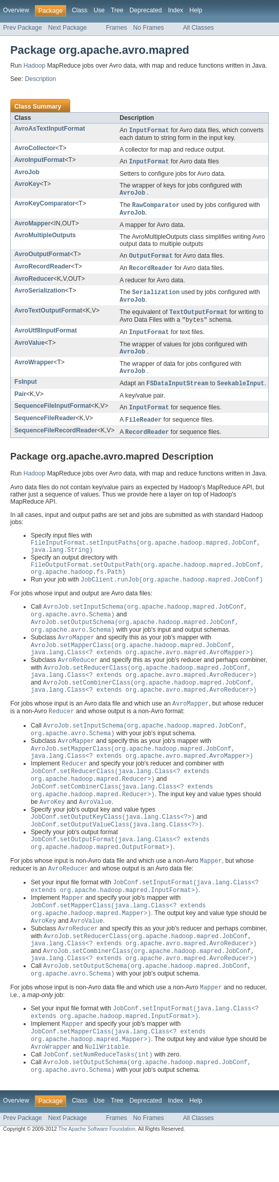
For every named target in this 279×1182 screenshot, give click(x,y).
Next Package (67, 27)
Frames (116, 27)
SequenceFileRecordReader (55, 439)
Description (40, 78)
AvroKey (27, 185)
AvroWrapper (33, 368)
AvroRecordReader (42, 269)
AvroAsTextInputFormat (49, 128)
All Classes (198, 27)
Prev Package (22, 27)
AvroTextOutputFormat (48, 315)
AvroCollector (34, 148)
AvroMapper (32, 226)
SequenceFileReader (45, 426)
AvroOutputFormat (42, 256)
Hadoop (35, 65)
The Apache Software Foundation (96, 1172)
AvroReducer (33, 282)
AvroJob (26, 173)
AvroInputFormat (39, 160)
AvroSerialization (39, 294)
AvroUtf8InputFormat (45, 336)
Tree (117, 10)
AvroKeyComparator (44, 205)
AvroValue (29, 348)
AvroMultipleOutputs (45, 237)
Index (175, 10)
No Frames (148, 27)
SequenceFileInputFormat (52, 413)
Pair (20, 401)
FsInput (25, 388)
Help (195, 10)
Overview (16, 10)
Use (99, 10)
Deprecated (146, 10)
